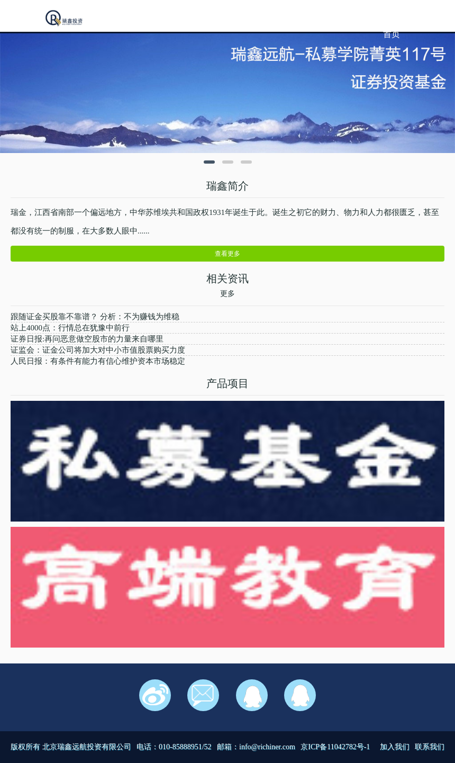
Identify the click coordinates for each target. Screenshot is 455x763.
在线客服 (252, 695)
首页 (391, 34)
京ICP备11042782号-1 (335, 747)
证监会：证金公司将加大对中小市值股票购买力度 (98, 350)
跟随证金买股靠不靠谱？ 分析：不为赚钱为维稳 (95, 316)
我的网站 (65, 19)
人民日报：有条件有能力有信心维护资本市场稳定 (98, 361)
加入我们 (395, 747)
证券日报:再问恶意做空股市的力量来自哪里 (87, 339)
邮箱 (203, 695)
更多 (227, 294)
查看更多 (227, 253)
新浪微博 (155, 695)
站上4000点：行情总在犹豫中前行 (70, 328)
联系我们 (429, 747)
